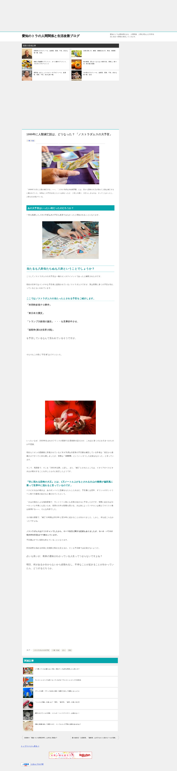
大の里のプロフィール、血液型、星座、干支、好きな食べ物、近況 (100, 73)
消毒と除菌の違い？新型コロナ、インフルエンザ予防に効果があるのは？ (58, 724)
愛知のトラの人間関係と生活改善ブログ (53, 35)
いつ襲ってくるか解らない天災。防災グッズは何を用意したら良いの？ (57, 669)
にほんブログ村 (37, 764)
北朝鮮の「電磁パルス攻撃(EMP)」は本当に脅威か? (40, 738)
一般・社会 (30, 140)
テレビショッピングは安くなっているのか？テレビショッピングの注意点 (58, 680)
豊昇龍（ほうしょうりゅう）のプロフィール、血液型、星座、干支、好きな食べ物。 (50, 73)
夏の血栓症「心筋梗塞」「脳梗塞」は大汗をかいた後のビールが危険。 (94, 738)
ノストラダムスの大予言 (41, 650)
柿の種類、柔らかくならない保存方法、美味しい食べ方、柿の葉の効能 (100, 62)
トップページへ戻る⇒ (30, 746)
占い (63, 650)
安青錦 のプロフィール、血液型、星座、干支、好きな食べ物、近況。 (51, 52)
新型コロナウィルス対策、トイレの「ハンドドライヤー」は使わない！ (57, 713)
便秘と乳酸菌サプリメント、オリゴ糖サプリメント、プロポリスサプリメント (50, 62)
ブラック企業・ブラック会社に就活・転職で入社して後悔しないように (57, 691)
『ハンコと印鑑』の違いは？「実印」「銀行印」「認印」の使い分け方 (57, 702)
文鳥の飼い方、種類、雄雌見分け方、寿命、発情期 (99, 51)
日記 (69, 650)
